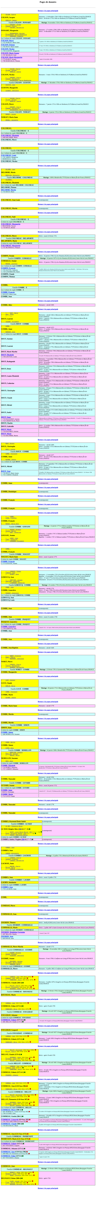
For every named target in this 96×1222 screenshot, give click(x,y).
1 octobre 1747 (67, 549)
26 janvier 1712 (70, 706)
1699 (70, 185)
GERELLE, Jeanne (11, 21)
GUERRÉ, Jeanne (7, 983)
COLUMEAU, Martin (9, 216)
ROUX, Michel (10, 235)
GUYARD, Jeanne (11, 470)
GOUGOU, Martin (11, 543)
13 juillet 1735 (70, 877)
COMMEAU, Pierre (8, 1140)
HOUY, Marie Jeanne (12, 484)
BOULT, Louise (10, 459)
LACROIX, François (12, 881)
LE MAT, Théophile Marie (14, 846)
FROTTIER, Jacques (16, 594)
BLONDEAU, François (13, 255)
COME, (4, 920)
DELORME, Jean (10, 176)
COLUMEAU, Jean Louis (10, 207)
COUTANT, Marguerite (17, 29)
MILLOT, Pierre (15, 1011)
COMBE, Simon (7, 751)
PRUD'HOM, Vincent (9, 233)
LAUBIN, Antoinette (12, 875)
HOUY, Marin (14, 321)
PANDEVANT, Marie (16, 1005)
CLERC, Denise (10, 1213)
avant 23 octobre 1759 (48, 632)
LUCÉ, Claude (6, 701)
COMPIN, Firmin (7, 263)
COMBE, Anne (6, 338)
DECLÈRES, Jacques (16, 986)
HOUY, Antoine (7, 348)
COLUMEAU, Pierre (9, 146)
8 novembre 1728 (70, 23)
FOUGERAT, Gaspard (9, 1056)
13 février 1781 (70, 687)
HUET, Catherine (15, 545)
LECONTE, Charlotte (12, 95)
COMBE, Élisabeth (8, 786)
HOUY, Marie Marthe (9, 361)
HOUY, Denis (6, 378)
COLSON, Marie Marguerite (11, 60)
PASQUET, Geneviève (12, 609)
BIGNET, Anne (14, 588)
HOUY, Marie (10, 199)
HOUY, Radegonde (8, 371)
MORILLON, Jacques (12, 773)
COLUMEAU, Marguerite (10, 232)
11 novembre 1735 (65, 589)
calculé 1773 (46, 970)
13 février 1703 (70, 1017)
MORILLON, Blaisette (13, 182)
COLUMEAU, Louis (8, 162)
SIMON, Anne (6, 746)
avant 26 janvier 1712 (48, 805)
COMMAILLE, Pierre (9, 994)
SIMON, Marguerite (12, 164)
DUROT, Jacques (11, 61)
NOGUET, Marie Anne (9, 302)
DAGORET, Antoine (12, 441)
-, (11, 324)
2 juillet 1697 (66, 951)
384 (20, 849)
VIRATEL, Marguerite (13, 683)
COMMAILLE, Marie (9, 951)
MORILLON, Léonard (16, 772)
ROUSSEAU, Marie (8, 1021)
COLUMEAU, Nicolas (9, 168)
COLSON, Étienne (8, 47)
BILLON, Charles (11, 957)
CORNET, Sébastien (12, 789)
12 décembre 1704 (65, 17)
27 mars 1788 (62, 605)
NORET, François (15, 672)
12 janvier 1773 (70, 538)
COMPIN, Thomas (8, 284)
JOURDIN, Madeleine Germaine (13, 956)
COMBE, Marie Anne (9, 724)
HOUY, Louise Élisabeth (10, 385)
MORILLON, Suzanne (13, 752)
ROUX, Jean (5, 482)
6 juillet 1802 (66, 993)
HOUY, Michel (6, 415)
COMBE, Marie (7, 713)
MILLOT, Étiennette (12, 1013)
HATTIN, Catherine (12, 278)
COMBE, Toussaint (11, 464)
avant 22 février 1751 (48, 243)
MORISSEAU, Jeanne (9, 165)
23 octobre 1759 (70, 600)
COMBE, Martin (7, 733)
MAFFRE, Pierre (15, 889)
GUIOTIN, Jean (10, 89)
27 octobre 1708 (64, 31)
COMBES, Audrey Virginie (11, 860)
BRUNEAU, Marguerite (17, 684)
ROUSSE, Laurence (11, 271)
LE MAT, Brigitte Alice (9, 849)
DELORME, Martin (8, 197)
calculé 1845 (46, 313)
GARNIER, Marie (15, 989)
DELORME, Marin (11, 144)
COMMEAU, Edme (8, 1032)
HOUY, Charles (7, 433)
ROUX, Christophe (8, 456)
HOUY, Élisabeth (7, 364)
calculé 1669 (46, 454)
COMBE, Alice (6, 313)
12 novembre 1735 (64, 590)
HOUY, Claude (6, 407)
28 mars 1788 (64, 607)
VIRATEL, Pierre (15, 681)
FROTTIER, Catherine (13, 596)
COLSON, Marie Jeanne (10, 55)
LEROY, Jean (14, 551)
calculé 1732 (46, 604)
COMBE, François (8, 300)
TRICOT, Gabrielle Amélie (19, 856)
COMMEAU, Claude (8, 1008)
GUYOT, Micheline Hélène (14, 854)
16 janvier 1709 (64, 263)
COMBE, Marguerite (9, 689)
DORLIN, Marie (10, 704)
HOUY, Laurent (7, 327)
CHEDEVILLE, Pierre (13, 430)
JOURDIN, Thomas (8, 946)
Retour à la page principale (48, 11)
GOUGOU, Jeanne (8, 548)
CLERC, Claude (15, 1212)
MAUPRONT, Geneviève (17, 675)
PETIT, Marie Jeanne (12, 49)
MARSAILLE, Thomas (13, 63)
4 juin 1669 (70, 1121)
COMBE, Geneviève (8, 606)
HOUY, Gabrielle (7, 436)
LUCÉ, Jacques (10, 698)
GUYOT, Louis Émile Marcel (19, 852)
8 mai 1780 (66, 982)
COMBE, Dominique (8, 502)
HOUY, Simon (10, 323)
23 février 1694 (70, 1199)
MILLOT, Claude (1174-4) (14, 1048)
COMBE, (4, 293)
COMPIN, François (8, 276)
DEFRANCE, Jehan (15, 1085)
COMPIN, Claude (7, 282)
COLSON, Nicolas (7, 51)
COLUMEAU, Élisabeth (10, 142)
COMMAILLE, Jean (8, 937)
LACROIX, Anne (7, 886)
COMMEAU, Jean (15, 1002)
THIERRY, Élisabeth (12, 330)
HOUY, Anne (6, 427)
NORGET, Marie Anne (13, 45)
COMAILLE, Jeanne (8, 268)
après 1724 (44, 1209)
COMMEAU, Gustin (8, 1146)
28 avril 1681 (70, 1091)
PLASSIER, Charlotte (17, 980)
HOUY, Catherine (7, 393)
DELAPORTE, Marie (9, 248)
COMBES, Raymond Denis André (13, 842)
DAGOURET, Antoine (12, 428)
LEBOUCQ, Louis (8, 616)
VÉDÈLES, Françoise (16, 892)
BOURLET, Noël (11, 57)
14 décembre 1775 (63, 33)
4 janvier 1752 (70, 118)
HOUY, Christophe (8, 400)
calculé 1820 (46, 663)
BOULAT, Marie (15, 775)
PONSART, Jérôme (15, 25)
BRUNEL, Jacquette (12, 127)
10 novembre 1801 (70, 973)
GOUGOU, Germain (15, 541)
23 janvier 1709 (64, 270)
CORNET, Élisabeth (12, 485)
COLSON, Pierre (11, 15)
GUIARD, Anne (11, 1143)
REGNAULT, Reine (8, 1209)
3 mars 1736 (63, 78)
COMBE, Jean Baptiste (9, 663)
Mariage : (45, 23)
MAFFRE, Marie (10, 891)
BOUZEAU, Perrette (16, 1215)
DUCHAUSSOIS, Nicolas (17, 35)
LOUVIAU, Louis (11, 366)
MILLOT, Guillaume (16, 1077)
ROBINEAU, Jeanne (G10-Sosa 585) (18, 1141)
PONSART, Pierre (11, 27)
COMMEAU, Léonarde (9, 1149)
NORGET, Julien (11, 120)
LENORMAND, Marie (13, 279)
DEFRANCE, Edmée (15, 1015)
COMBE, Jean (6, 304)
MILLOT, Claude (7, 1082)
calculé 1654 (46, 797)
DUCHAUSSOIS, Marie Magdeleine (16, 36)
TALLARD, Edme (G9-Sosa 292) (17, 1151)
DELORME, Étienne (8, 195)
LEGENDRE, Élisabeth (17, 554)
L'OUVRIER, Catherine (17, 598)
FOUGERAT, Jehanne (9, 1042)
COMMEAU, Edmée (8, 1046)
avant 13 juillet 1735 (47, 900)
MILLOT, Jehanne (15, 1088)
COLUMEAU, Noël (8, 224)
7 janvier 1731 (63, 109)
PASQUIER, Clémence (16, 38)
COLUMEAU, (6, 135)
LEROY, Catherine (11, 552)
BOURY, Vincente (15, 1206)
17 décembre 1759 (70, 86)
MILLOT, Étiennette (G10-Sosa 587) (18, 1183)
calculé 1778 (46, 824)
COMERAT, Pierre (8, 929)
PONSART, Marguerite (9, 32)
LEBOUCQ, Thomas (15, 585)
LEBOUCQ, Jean (10, 587)
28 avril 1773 (63, 594)
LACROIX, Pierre (15, 879)
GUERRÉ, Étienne (15, 976)
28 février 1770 (63, 18)
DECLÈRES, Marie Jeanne (14, 987)
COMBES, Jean (10, 869)
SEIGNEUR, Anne (8, 961)
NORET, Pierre (10, 673)
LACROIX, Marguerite (17, 883)
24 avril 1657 (70, 1038)
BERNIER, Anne (10, 341)
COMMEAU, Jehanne (9, 1178)
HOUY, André (6, 422)
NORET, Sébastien (11, 787)
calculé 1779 (46, 724)
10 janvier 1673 (70, 266)
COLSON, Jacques (8, 18)
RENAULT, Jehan (15, 1202)
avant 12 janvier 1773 (48, 570)
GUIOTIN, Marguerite (12, 53)
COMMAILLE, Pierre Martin (12, 970)
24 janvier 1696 (70, 769)
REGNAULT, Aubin (11, 1204)
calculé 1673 (46, 336)
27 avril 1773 (62, 592)
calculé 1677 (46, 465)
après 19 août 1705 (47, 1032)
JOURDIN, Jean (7, 960)
